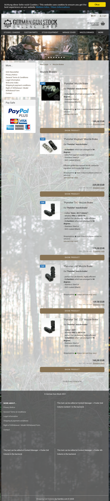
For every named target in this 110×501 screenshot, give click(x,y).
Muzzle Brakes (87, 32)
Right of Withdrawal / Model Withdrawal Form (21, 425)
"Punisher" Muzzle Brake (76, 83)
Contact (9, 93)
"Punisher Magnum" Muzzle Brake (81, 139)
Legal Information (13, 80)
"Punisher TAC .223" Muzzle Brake (81, 319)
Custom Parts (31, 32)
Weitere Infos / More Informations (53, 7)
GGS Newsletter (12, 72)
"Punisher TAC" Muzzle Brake (78, 202)
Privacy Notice (11, 75)
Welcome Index (12, 83)
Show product (72, 131)
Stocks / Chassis (12, 32)
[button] (93, 16)
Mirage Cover (69, 32)
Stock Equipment (50, 32)
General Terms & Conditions (17, 77)
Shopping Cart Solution (45, 499)
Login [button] (103, 16)
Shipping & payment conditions (18, 85)
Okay (97, 4)
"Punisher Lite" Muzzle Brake (78, 266)
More (100, 32)
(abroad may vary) (71, 114)
